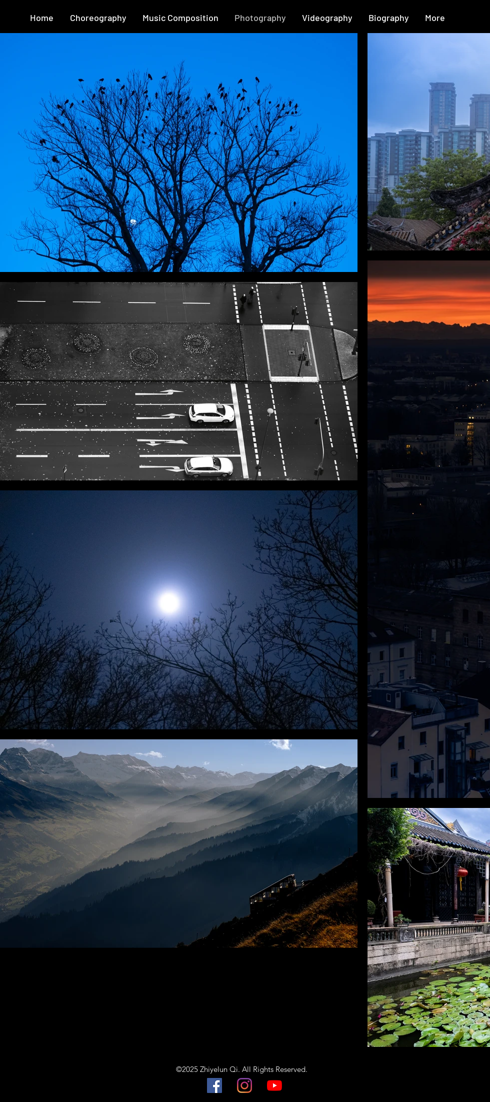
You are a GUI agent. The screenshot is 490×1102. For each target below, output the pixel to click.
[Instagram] (244, 1085)
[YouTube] (274, 1085)
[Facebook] (214, 1085)
